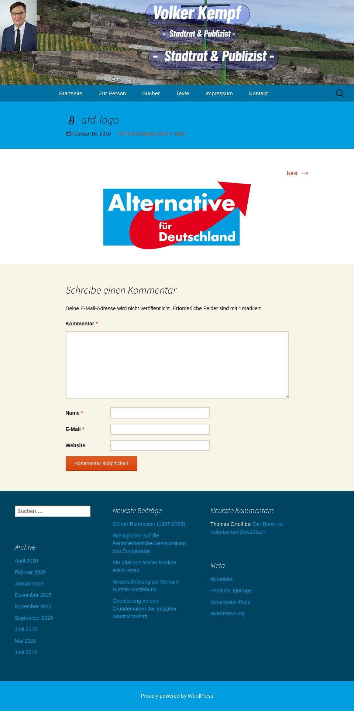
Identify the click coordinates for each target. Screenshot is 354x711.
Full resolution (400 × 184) (154, 134)
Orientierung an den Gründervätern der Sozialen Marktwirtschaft (144, 608)
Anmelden (222, 579)
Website (75, 445)
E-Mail (75, 429)
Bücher (151, 93)
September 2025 (34, 618)
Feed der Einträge (231, 591)
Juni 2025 (26, 629)
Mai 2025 (25, 641)
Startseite (70, 93)
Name (74, 413)
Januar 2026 (29, 584)
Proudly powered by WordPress (177, 696)
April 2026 (26, 561)
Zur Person (112, 93)
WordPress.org (227, 613)
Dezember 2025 (33, 595)
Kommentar (82, 324)
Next (299, 173)
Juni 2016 (26, 652)
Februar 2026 (30, 572)
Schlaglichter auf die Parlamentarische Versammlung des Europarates (149, 543)
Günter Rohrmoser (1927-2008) (149, 524)
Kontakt (258, 93)
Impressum (219, 93)
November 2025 (33, 606)
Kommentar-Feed (230, 602)
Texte (182, 93)
